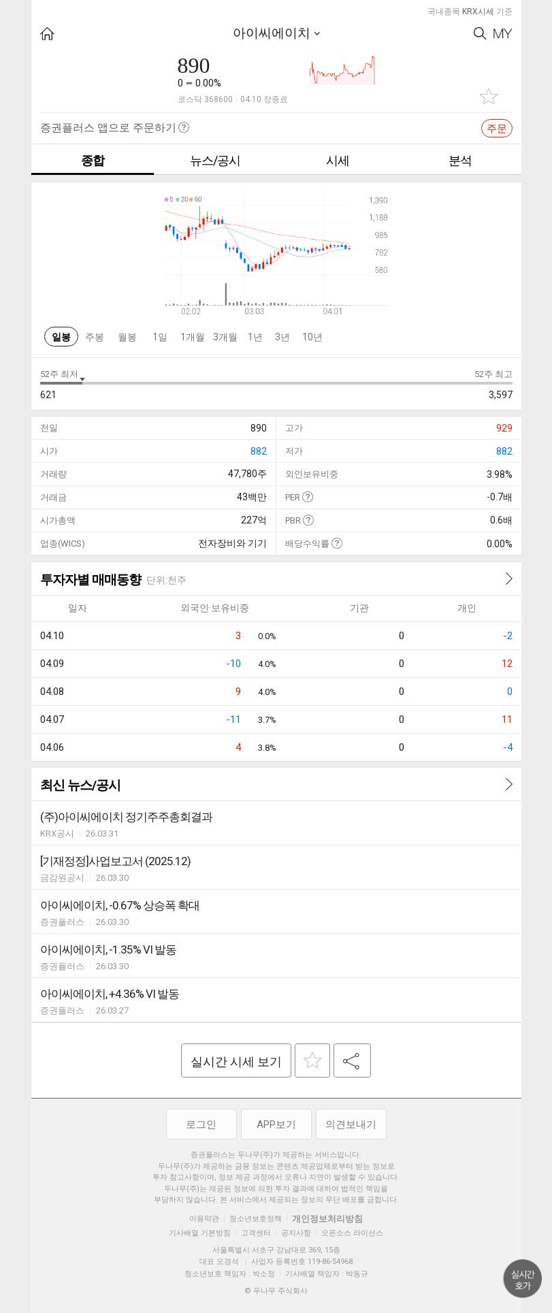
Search (480, 33)
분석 (460, 160)
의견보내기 (350, 1124)
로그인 (201, 1124)
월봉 (127, 336)
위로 (522, 1279)
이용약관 (204, 1218)
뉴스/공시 (215, 160)
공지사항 (296, 1233)
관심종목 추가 (489, 96)
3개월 (225, 336)
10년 (312, 336)
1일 (159, 336)
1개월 (192, 336)
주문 (497, 129)
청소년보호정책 (255, 1218)
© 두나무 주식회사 (276, 1290)
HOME (47, 33)
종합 (92, 160)
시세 (337, 160)
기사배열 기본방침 (200, 1233)
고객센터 (256, 1233)
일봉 (61, 336)
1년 (255, 336)
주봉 (94, 336)
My (503, 34)
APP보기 (276, 1124)
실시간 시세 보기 (236, 1061)
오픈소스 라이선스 (352, 1233)
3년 (282, 336)
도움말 (307, 496)
